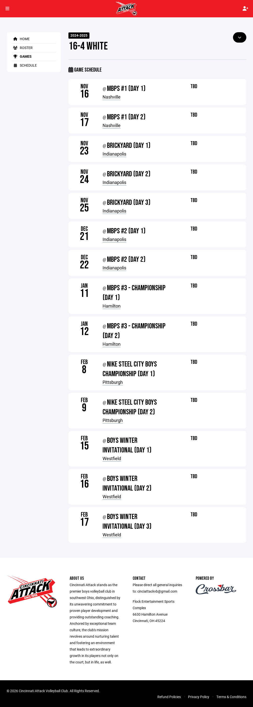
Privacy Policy (198, 696)
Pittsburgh (113, 382)
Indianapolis (114, 154)
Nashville (112, 97)
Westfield (112, 458)
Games (22, 56)
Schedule (24, 65)
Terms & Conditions (231, 696)
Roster (22, 47)
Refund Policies (169, 696)
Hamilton (112, 306)
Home (21, 38)
